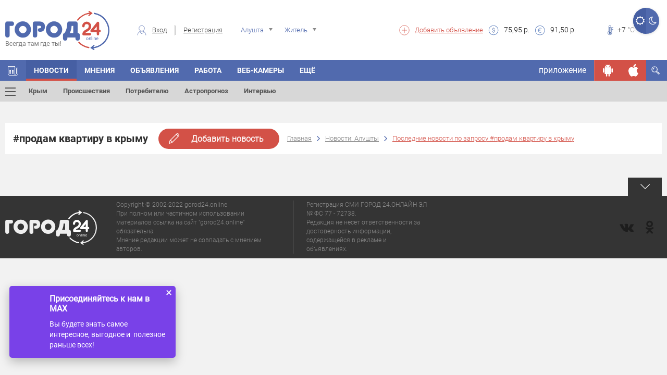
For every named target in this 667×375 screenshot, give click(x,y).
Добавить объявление (449, 30)
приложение (562, 70)
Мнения (99, 70)
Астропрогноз (206, 91)
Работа (207, 70)
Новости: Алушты (352, 138)
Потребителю (147, 91)
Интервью (260, 91)
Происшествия (86, 91)
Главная (299, 138)
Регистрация (203, 30)
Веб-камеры (260, 70)
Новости (51, 70)
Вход (159, 30)
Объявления (154, 70)
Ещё (307, 70)
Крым (38, 91)
